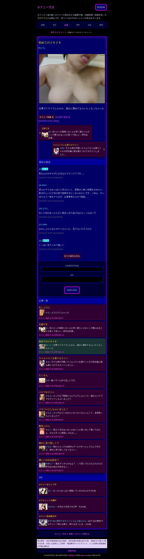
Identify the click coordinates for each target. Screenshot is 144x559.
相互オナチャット (59, 32)
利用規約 (71, 556)
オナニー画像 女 (46, 117)
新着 (43, 25)
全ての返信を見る (72, 256)
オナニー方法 (45, 7)
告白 (54, 25)
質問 (101, 25)
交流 (89, 25)
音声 (78, 25)
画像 (66, 25)
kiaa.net (84, 556)
